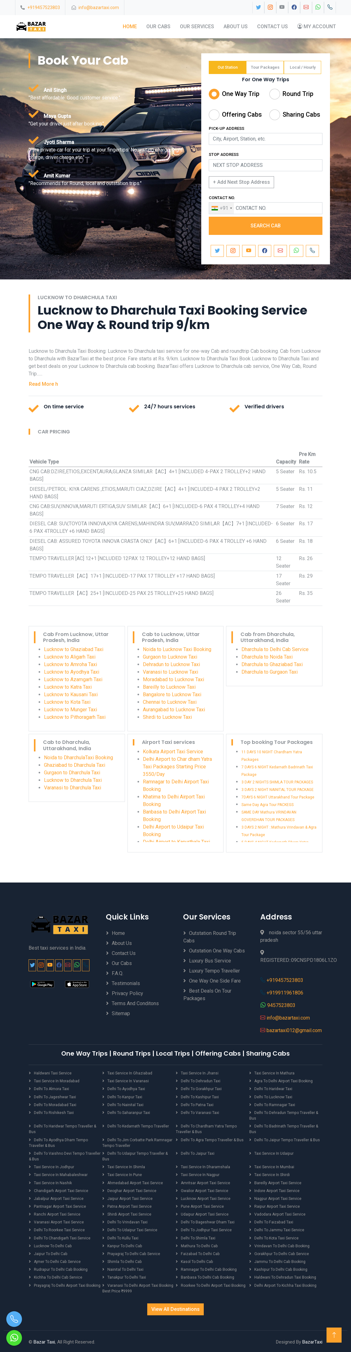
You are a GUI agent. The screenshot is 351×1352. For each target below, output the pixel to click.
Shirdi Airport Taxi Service (129, 1213)
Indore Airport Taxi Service (276, 1190)
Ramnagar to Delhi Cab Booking (208, 1268)
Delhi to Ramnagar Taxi (274, 1104)
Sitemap (121, 1013)
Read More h (43, 384)
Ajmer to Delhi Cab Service (57, 1260)
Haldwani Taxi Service (53, 1073)
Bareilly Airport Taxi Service (277, 1182)
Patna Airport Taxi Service (129, 1205)
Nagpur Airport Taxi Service (277, 1198)
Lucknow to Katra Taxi (68, 687)
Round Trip (298, 94)
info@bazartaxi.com (98, 7)
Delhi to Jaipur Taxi (197, 1153)
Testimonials (126, 983)
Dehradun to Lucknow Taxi (171, 664)
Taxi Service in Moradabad (56, 1081)
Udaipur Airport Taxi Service (204, 1213)
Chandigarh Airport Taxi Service (61, 1190)
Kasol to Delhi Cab (197, 1260)
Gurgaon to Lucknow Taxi (170, 657)
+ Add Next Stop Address (241, 182)
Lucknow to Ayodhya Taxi (71, 672)
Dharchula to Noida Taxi (267, 657)
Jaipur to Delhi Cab (50, 1252)
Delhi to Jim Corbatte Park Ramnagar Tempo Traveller (137, 1142)
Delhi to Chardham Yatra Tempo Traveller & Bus (206, 1129)
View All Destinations (175, 1308)
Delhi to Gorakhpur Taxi (201, 1089)
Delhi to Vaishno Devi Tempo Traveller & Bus (64, 1156)
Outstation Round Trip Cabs (209, 937)
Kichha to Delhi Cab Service (58, 1276)
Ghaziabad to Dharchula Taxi (74, 765)
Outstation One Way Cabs (217, 951)
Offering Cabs (242, 114)
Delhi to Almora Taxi (51, 1089)
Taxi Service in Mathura (274, 1073)
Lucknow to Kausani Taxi (71, 694)
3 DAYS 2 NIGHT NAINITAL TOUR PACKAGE (277, 789)
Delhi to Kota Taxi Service (276, 1237)
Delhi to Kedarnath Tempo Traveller (138, 1126)
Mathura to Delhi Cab (199, 1245)
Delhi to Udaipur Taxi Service (132, 1229)
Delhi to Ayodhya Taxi (126, 1089)
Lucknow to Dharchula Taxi (73, 780)
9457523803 (281, 1005)
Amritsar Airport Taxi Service (205, 1182)
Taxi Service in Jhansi (200, 1073)
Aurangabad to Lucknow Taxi (174, 710)
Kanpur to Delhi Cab (124, 1245)
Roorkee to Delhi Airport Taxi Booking (213, 1284)
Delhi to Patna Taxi (197, 1104)
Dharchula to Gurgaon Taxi (269, 672)
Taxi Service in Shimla (126, 1166)
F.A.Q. (117, 973)
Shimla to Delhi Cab (124, 1260)
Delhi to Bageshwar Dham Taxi (208, 1221)
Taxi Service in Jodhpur (54, 1166)
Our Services (197, 26)
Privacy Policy (127, 993)
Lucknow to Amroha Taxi (70, 664)
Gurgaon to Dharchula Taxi (72, 773)
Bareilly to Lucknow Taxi (169, 687)
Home (130, 26)
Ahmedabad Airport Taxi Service (134, 1182)
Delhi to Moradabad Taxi (55, 1104)
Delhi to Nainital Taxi (125, 1104)
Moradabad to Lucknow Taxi (173, 679)
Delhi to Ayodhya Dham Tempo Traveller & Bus (58, 1142)
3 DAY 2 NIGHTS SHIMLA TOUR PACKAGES (277, 782)
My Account (316, 26)
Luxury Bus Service (210, 961)
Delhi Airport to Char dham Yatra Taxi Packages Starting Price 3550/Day (177, 766)
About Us (236, 26)
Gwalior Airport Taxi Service (204, 1190)
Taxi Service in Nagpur (200, 1174)
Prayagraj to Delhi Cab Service (133, 1252)
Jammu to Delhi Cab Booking (279, 1260)
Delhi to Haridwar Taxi (273, 1089)
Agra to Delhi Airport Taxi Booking (283, 1081)
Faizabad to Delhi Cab (200, 1252)
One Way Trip (240, 94)
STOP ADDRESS (224, 154)
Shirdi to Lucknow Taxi (167, 717)
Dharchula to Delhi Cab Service (275, 649)
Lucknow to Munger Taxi (70, 710)
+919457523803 (43, 7)
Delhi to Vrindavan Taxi (127, 1221)
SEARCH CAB (266, 226)
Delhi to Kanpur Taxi (124, 1097)
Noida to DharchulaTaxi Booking (78, 758)
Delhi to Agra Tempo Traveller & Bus (212, 1139)
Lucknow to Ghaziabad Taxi (73, 649)
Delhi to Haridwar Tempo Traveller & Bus (62, 1129)
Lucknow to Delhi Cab (53, 1245)
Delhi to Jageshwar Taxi (55, 1097)
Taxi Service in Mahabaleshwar (60, 1174)
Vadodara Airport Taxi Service (279, 1213)
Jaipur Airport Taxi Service (129, 1198)
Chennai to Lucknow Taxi (170, 702)
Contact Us (272, 26)
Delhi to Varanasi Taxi (200, 1112)
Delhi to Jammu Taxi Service (279, 1229)
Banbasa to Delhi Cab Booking (207, 1276)
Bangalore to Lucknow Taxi (172, 694)
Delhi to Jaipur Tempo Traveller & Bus (286, 1139)
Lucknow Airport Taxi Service (205, 1198)
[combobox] (221, 208)
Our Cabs (158, 26)
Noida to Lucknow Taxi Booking (177, 649)
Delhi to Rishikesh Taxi (54, 1112)
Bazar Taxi (44, 1340)
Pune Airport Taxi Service (202, 1205)
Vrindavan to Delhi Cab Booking (281, 1245)
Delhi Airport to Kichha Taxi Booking (285, 1284)
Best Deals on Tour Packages (207, 994)
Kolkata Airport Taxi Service (173, 752)
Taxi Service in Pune (124, 1174)
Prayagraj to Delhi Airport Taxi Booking (67, 1284)
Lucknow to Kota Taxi (67, 702)
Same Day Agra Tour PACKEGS (267, 805)
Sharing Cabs (301, 114)
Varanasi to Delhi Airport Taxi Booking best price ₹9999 (137, 1287)
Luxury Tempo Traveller (214, 971)
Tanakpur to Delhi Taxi (126, 1276)
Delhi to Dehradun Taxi (200, 1081)
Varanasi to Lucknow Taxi (170, 672)
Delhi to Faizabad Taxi (273, 1221)
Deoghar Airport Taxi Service (131, 1190)
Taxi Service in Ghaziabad (129, 1073)
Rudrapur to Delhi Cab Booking (60, 1268)
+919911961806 (285, 993)
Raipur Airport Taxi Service (276, 1205)
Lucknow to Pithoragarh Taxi (74, 717)
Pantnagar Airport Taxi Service (60, 1205)
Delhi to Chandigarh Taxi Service (62, 1237)
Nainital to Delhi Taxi (125, 1268)
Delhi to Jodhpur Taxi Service (206, 1229)
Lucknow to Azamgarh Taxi (73, 679)
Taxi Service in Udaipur (273, 1153)
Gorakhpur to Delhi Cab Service (281, 1252)
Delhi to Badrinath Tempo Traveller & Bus (283, 1129)
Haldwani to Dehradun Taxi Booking (285, 1276)
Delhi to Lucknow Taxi (273, 1097)
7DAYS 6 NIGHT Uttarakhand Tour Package (277, 797)
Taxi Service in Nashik (53, 1182)
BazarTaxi (312, 1340)
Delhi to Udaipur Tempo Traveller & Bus (141, 1153)
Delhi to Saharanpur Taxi (128, 1112)
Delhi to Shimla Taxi (198, 1237)
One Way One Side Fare (215, 981)
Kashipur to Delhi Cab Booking (280, 1268)
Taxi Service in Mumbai (274, 1166)
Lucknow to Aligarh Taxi (69, 657)
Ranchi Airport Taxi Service (57, 1213)
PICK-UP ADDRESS (226, 128)
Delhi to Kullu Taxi (122, 1237)
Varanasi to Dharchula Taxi (72, 788)
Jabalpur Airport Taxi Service (58, 1198)
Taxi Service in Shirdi (272, 1174)
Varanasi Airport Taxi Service (59, 1221)
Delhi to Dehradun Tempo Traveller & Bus (283, 1115)
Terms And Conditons (135, 1003)
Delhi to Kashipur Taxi (200, 1097)
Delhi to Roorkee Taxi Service (59, 1229)
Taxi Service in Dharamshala (205, 1166)
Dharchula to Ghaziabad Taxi (272, 664)
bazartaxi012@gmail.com (294, 1030)
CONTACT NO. (222, 197)
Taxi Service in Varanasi (128, 1081)
